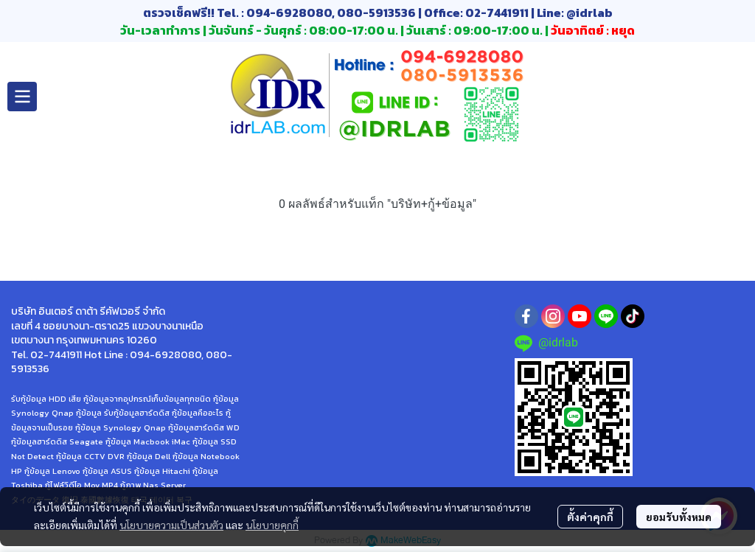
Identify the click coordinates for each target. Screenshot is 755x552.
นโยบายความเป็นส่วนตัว (171, 524)
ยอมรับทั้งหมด (678, 516)
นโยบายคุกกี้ (272, 524)
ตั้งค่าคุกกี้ (590, 516)
